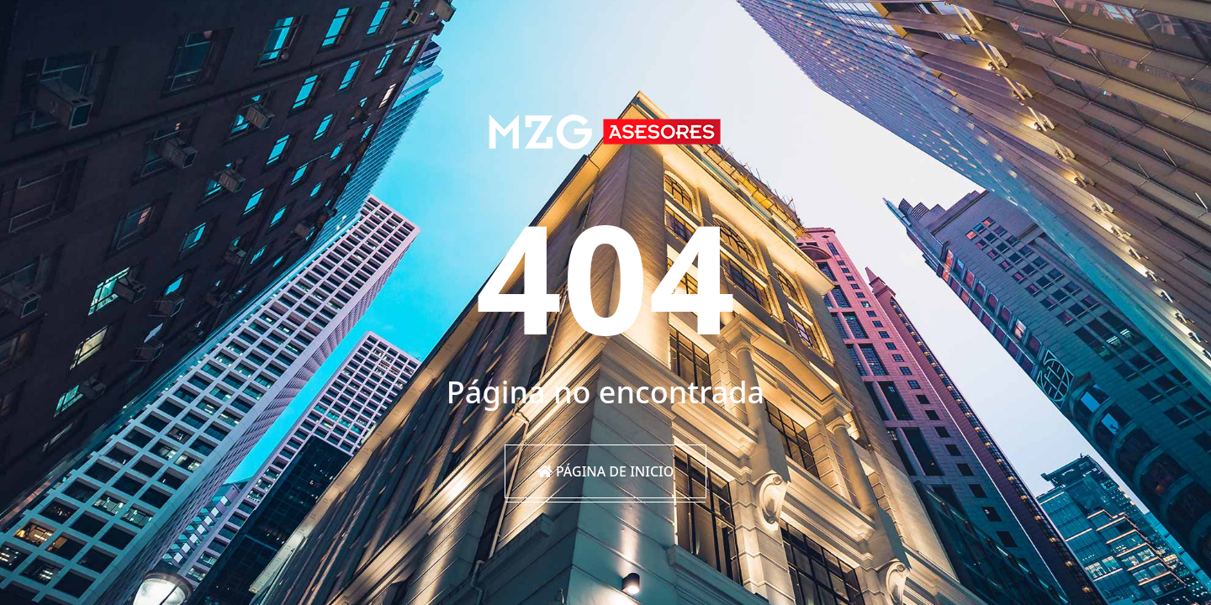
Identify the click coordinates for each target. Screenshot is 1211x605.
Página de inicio (605, 471)
